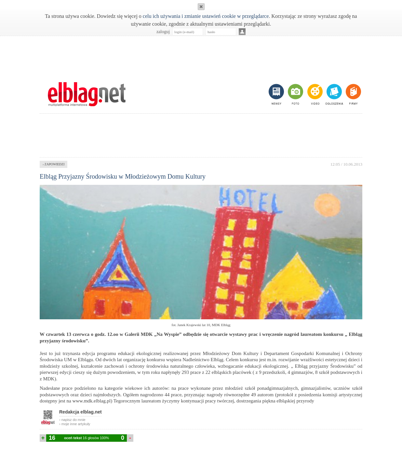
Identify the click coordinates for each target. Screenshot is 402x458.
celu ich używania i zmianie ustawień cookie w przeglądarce (206, 16)
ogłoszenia (333, 94)
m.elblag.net (86, 94)
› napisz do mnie (72, 420)
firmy (352, 94)
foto (295, 94)
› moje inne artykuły (74, 424)
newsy (277, 94)
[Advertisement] (201, 55)
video (314, 94)
